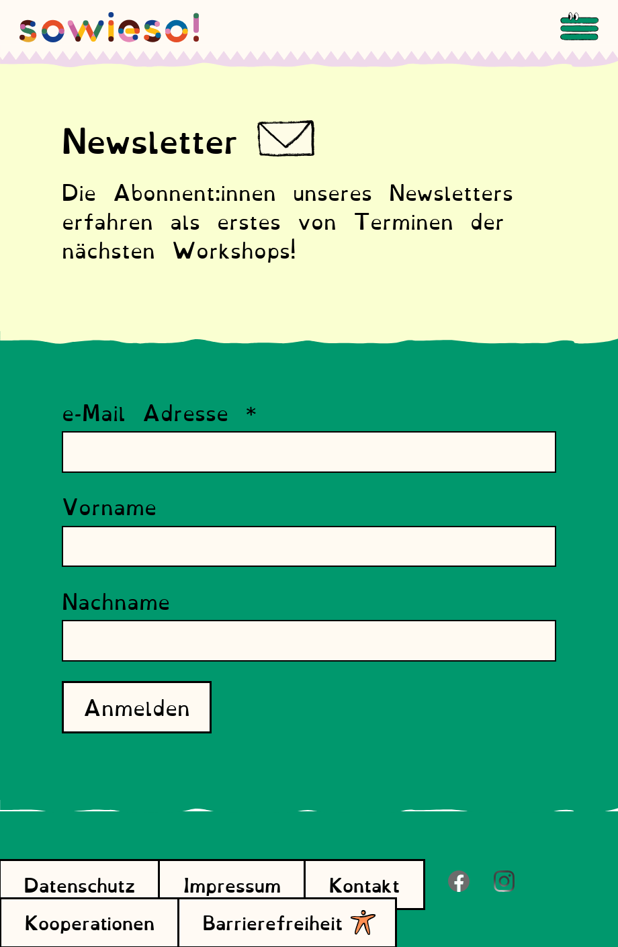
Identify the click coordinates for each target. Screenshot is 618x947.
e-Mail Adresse (159, 412)
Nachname (116, 600)
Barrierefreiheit (287, 921)
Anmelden (136, 706)
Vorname (109, 506)
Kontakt (364, 884)
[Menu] (579, 27)
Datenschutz (79, 884)
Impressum (232, 884)
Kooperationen (89, 921)
